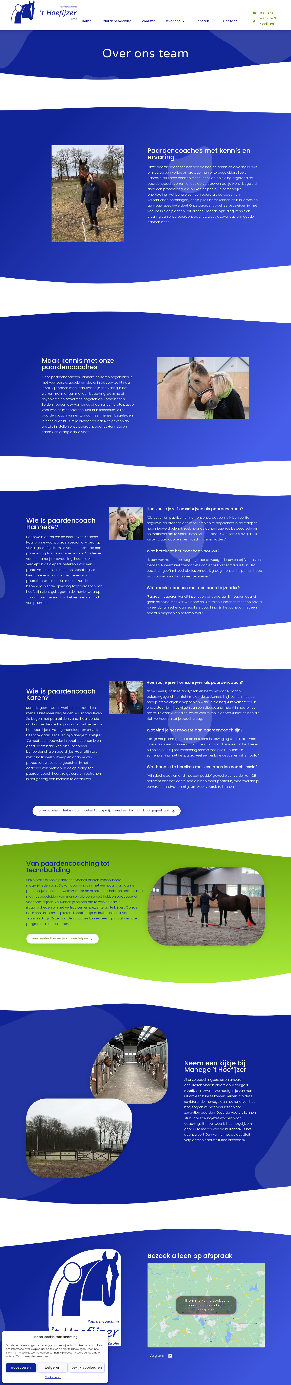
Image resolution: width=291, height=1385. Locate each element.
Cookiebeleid (53, 1377)
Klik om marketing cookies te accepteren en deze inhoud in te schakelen (206, 1305)
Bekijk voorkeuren (87, 1367)
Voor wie (149, 21)
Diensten (203, 21)
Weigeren (52, 1367)
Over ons (175, 21)
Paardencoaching (117, 21)
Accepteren (21, 1367)
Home (87, 21)
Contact (230, 21)
